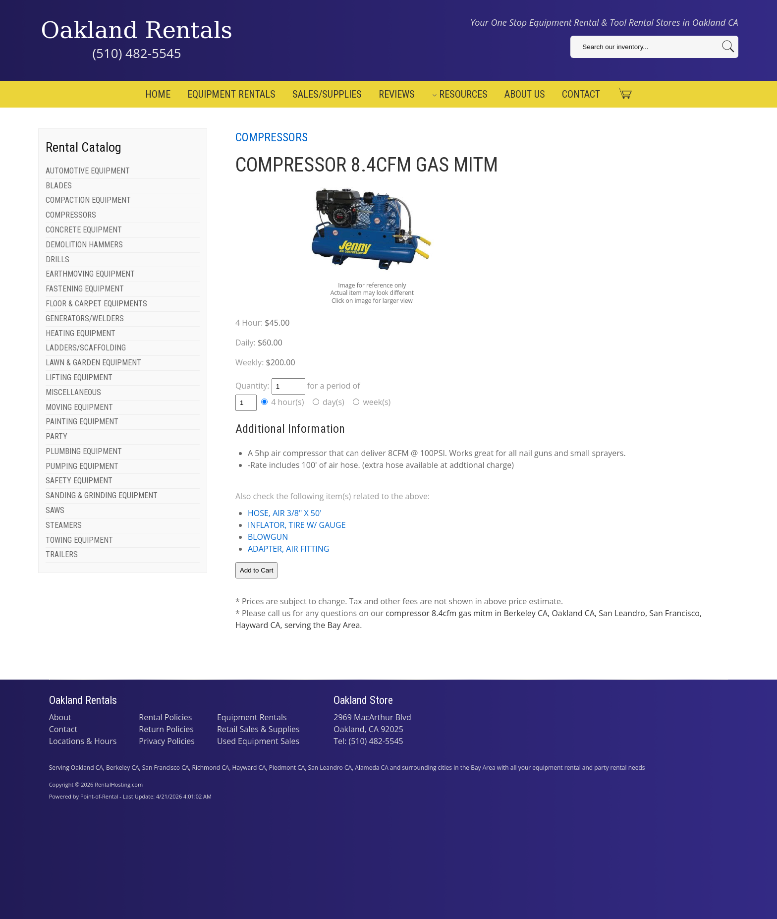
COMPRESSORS (71, 215)
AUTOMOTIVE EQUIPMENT (88, 170)
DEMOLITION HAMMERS (84, 244)
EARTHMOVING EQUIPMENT (90, 274)
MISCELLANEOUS (73, 392)
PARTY (56, 436)
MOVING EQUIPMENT (79, 407)
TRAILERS (62, 554)
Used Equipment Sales (258, 741)
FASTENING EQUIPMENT (85, 288)
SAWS (55, 510)
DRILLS (57, 259)
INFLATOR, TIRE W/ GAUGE (297, 524)
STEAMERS (64, 525)
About (60, 717)
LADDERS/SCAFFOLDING (86, 347)
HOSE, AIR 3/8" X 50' (285, 513)
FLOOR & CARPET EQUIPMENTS (96, 303)
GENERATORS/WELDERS (85, 318)
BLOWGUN (268, 536)
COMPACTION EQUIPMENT (88, 200)
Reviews (397, 94)
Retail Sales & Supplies (258, 729)
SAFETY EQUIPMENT (79, 480)
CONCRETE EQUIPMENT (84, 229)
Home (157, 94)
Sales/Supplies (327, 94)
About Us (524, 94)
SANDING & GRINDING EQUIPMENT (102, 495)
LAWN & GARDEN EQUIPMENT (93, 362)
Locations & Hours (83, 741)
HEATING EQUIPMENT (80, 333)
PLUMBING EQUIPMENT (84, 451)
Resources (460, 94)
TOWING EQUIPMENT (79, 540)
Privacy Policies (167, 741)
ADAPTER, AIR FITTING (288, 548)
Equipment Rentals (231, 94)
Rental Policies (165, 717)
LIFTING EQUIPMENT (79, 377)
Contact (581, 94)
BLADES (59, 185)
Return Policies (166, 729)
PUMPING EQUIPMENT (82, 466)
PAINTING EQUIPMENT (82, 421)
